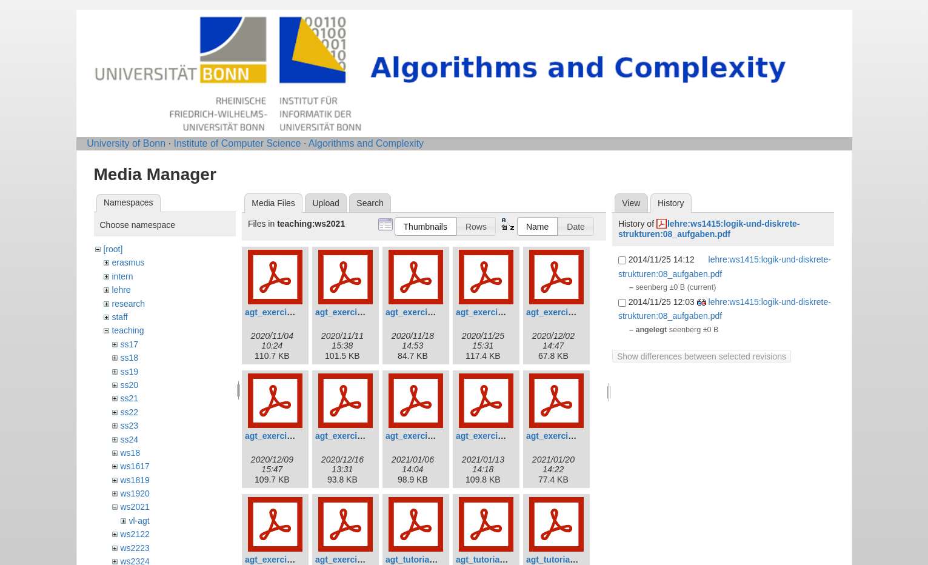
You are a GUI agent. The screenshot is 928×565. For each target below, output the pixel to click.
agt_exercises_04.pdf (499, 312)
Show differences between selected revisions (701, 356)
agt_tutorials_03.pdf (566, 559)
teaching (128, 330)
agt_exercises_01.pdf (288, 312)
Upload (325, 203)
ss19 (129, 371)
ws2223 (134, 548)
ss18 (129, 358)
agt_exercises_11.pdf (288, 559)
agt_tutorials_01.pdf (426, 559)
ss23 (129, 425)
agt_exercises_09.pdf (499, 436)
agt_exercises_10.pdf (569, 436)
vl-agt (139, 521)
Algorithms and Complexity (366, 143)
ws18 (130, 453)
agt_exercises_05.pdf (569, 312)
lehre (121, 290)
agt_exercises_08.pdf (429, 436)
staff (119, 317)
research (128, 304)
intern (122, 276)
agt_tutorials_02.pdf (496, 559)
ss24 (129, 439)
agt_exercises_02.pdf (358, 312)
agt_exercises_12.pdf (358, 559)
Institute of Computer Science (237, 143)
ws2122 (134, 534)
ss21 (129, 398)
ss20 (129, 385)
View (631, 203)
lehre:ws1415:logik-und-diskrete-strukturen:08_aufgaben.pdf (709, 229)
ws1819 (134, 480)
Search (369, 203)
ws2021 (134, 507)
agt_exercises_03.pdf (429, 312)
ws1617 (134, 466)
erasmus (128, 262)
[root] (112, 249)
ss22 (129, 412)
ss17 (129, 344)
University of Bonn (126, 143)
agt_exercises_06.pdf (288, 436)
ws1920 (134, 493)
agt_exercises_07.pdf (358, 436)
